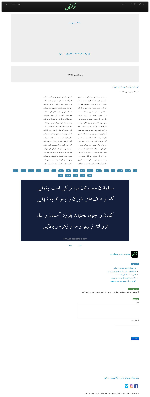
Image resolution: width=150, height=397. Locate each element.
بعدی (70, 245)
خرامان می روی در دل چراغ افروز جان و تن (122, 271)
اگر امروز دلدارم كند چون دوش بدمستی (123, 281)
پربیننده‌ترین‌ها (16, 4)
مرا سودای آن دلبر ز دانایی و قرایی (125, 268)
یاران (60, 175)
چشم (75, 175)
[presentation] (122, 330)
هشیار (15, 170)
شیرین (46, 170)
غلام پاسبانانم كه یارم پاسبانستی (125, 274)
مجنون (31, 170)
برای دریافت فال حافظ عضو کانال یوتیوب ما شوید (75, 54)
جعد (113, 170)
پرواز (82, 175)
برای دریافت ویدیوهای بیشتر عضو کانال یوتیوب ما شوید (121, 378)
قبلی (79, 245)
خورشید (90, 170)
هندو (89, 175)
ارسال (135, 338)
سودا (54, 170)
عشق (38, 170)
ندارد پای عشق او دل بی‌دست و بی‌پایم (123, 278)
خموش (98, 170)
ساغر (61, 170)
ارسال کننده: (135, 320)
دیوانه (75, 170)
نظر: (137, 302)
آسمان (128, 170)
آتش (135, 170)
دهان (82, 170)
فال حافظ (133, 4)
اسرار (120, 170)
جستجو (124, 4)
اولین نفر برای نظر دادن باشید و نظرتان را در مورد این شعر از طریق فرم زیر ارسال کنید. (110, 292)
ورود (6, 4)
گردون (68, 175)
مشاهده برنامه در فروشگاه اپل (120, 254)
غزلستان (142, 4)
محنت (23, 170)
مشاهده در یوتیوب (75, 23)
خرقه (106, 170)
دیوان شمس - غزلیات (119, 87)
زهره (68, 170)
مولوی (130, 87)
